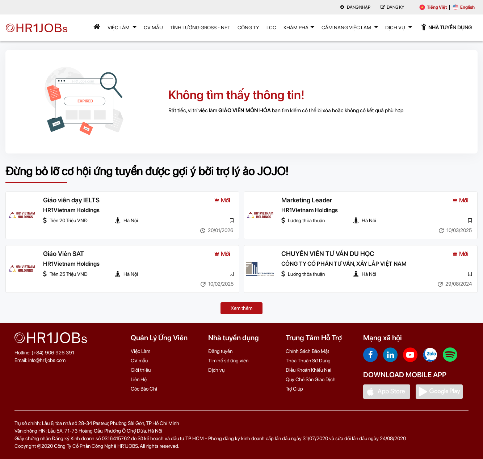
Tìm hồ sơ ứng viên (228, 360)
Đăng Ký (392, 7)
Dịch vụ (216, 370)
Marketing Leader (306, 200)
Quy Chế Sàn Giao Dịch (311, 379)
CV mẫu (153, 27)
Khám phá (299, 26)
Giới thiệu (141, 370)
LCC (271, 27)
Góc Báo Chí (144, 389)
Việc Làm (122, 26)
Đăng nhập (355, 7)
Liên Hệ (139, 379)
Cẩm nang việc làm (350, 26)
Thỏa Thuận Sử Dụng (308, 360)
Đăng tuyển (220, 351)
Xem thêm (241, 308)
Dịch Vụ (398, 26)
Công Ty (248, 27)
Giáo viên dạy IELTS (71, 200)
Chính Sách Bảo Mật (307, 351)
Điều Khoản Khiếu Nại (308, 370)
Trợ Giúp (294, 389)
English (464, 7)
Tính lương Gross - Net (200, 27)
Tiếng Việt (433, 7)
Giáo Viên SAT (63, 254)
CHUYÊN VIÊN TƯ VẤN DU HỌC (327, 254)
